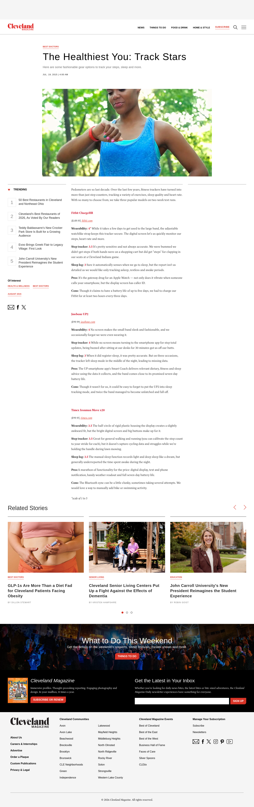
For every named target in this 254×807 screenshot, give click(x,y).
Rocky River (105, 758)
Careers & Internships (23, 744)
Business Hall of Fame (152, 745)
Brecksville (66, 745)
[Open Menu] (243, 27)
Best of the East (148, 732)
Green (63, 771)
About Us (16, 737)
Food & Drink (179, 27)
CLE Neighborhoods (71, 764)
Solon (101, 764)
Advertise (16, 750)
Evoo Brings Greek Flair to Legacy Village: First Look (41, 246)
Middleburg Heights (109, 738)
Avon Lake (66, 732)
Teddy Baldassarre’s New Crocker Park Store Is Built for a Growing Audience (41, 231)
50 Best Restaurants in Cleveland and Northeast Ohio (40, 201)
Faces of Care (147, 751)
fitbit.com (87, 221)
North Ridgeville (107, 751)
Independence (68, 777)
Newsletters (199, 732)
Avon (62, 725)
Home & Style (201, 27)
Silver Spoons (147, 758)
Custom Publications (23, 763)
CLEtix (143, 764)
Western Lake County (110, 777)
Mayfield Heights (107, 732)
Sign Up (238, 701)
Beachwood (66, 738)
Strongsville (104, 771)
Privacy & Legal (20, 770)
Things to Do (158, 27)
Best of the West (148, 738)
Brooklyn (65, 751)
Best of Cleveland (149, 725)
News (141, 27)
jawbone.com (88, 322)
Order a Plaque (19, 757)
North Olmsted (106, 745)
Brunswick (65, 758)
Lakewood (104, 725)
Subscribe (222, 27)
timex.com (86, 418)
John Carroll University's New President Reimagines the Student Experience (41, 262)
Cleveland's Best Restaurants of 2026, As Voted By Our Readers (39, 215)
